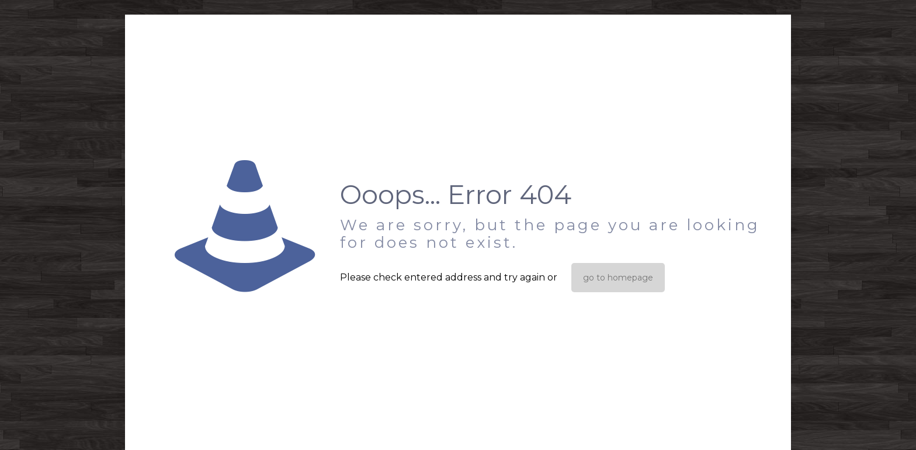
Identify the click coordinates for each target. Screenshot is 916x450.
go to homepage (618, 277)
